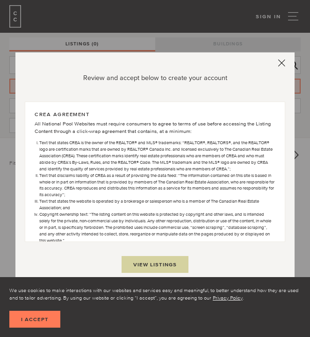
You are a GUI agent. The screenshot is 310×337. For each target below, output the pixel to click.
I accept (35, 319)
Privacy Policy (228, 297)
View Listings (155, 264)
